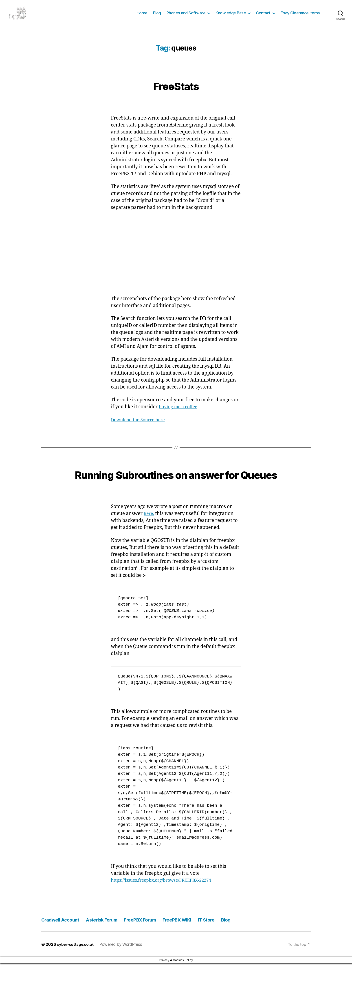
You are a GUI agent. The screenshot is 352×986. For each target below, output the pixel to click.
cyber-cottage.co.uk (77, 967)
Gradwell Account (63, 942)
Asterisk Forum (111, 942)
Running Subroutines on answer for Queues (176, 488)
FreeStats (176, 91)
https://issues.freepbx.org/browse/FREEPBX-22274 (166, 903)
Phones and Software (186, 16)
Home (142, 16)
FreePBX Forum (156, 942)
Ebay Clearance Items (300, 16)
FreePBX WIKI (200, 942)
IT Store (234, 942)
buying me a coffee (180, 414)
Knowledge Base (231, 16)
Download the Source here (140, 427)
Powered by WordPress (123, 967)
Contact (263, 16)
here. (149, 537)
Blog (157, 16)
